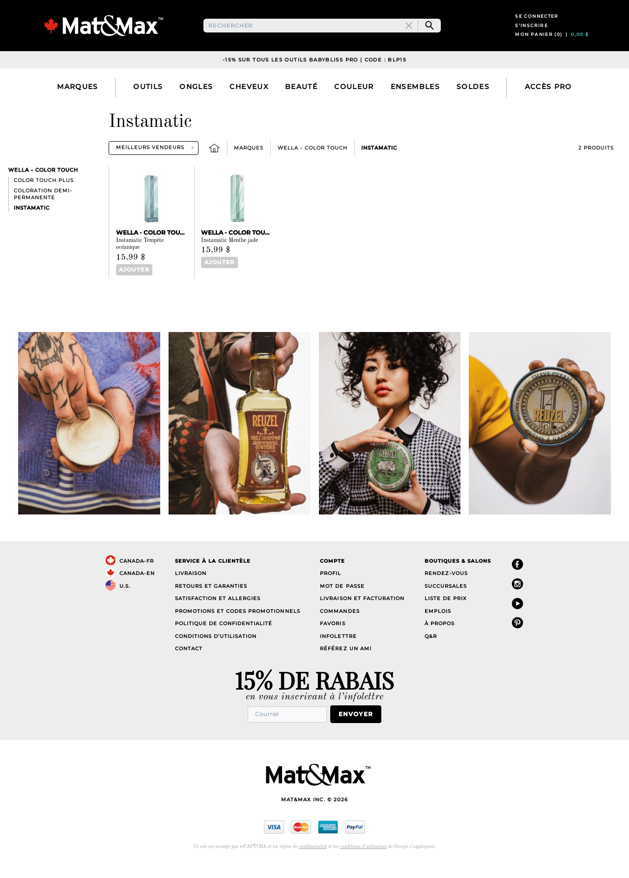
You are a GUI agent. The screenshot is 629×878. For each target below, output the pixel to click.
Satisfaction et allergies (218, 613)
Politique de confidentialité (224, 639)
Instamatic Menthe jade (229, 256)
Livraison (190, 588)
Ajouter (131, 285)
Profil (330, 588)
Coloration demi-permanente (43, 209)
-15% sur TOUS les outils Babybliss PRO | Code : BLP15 (314, 75)
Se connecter (536, 24)
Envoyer (359, 729)
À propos (440, 639)
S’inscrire (531, 33)
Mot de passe (342, 601)
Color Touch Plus (44, 196)
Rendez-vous (446, 588)
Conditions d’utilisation (216, 651)
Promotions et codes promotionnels (237, 626)
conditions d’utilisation (363, 861)
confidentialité (313, 861)
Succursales (446, 601)
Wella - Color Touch (312, 163)
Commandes (339, 626)
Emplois (438, 626)
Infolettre (338, 651)
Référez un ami (345, 664)
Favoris (332, 639)
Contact (188, 664)
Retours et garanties (211, 601)
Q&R (431, 651)
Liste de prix (446, 613)
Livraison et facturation (362, 613)
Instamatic (379, 163)
